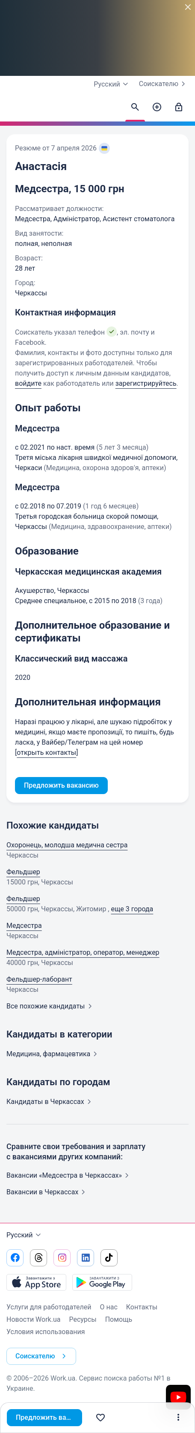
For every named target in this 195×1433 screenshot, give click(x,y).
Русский (24, 1235)
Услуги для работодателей (49, 1307)
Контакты (141, 1307)
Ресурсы (82, 1319)
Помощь (118, 1319)
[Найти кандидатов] (135, 107)
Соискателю (164, 84)
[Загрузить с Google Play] (102, 1282)
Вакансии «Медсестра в (69, 1175)
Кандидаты (50, 1102)
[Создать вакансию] (157, 107)
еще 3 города (132, 909)
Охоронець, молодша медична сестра (66, 845)
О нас (109, 1307)
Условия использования (45, 1332)
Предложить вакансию (50, 1417)
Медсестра (24, 926)
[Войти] (179, 107)
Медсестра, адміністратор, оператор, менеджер (83, 952)
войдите (28, 383)
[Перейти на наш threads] (38, 1257)
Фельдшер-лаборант (39, 979)
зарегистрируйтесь (146, 383)
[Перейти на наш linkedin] (85, 1257)
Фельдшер (23, 872)
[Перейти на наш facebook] (15, 1257)
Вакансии (47, 1192)
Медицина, (53, 1054)
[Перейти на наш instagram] (62, 1257)
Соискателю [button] (42, 1356)
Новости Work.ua (33, 1319)
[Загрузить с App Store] (36, 1282)
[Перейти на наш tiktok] (109, 1257)
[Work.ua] (15, 109)
